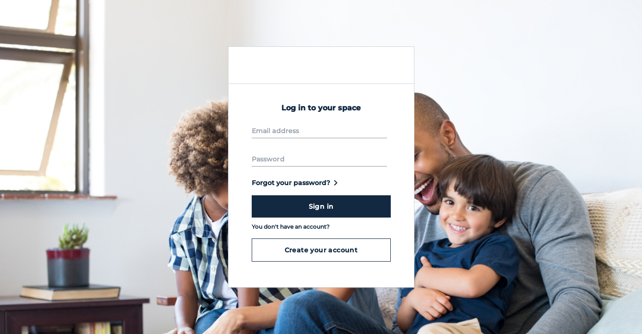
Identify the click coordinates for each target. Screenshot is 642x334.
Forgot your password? (296, 182)
